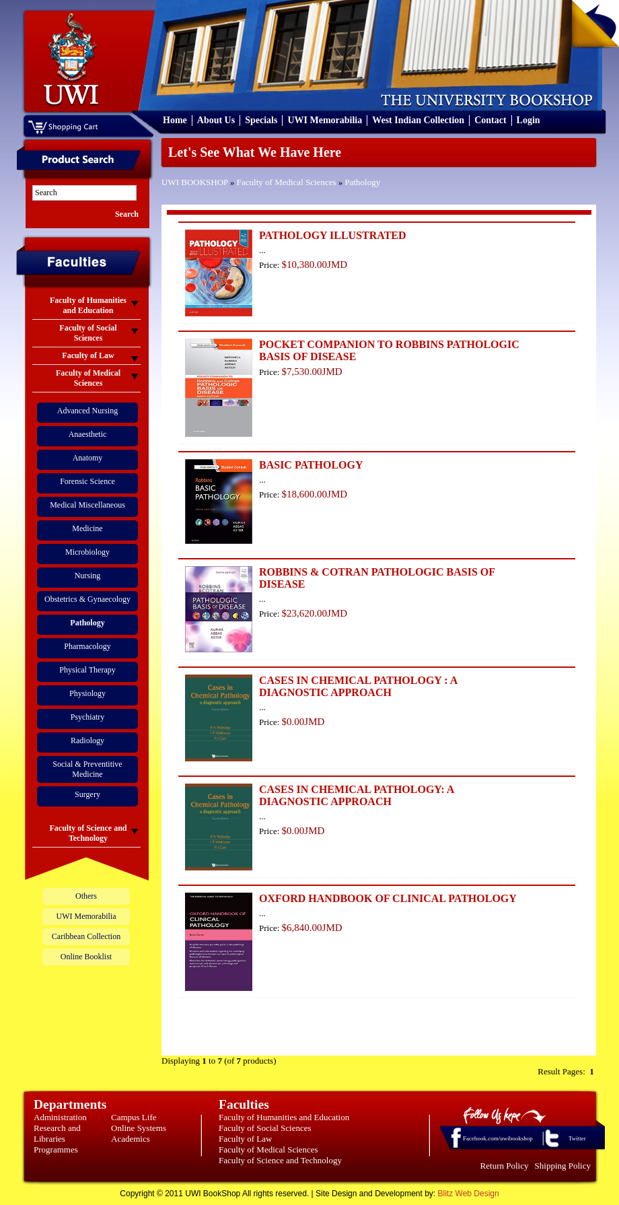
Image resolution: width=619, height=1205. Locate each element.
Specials (261, 120)
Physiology (87, 693)
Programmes (56, 1149)
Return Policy (504, 1166)
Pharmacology (87, 646)
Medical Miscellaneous (87, 505)
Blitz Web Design (468, 1193)
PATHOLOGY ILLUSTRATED (332, 235)
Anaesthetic (88, 434)
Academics (130, 1139)
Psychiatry (88, 717)
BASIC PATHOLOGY (311, 465)
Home (175, 120)
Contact (490, 120)
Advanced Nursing (87, 410)
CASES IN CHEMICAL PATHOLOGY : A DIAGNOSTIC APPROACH (358, 686)
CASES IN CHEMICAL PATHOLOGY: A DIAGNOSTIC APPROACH (356, 795)
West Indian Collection (418, 120)
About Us (216, 120)
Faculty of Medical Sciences (286, 182)
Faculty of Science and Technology (280, 1160)
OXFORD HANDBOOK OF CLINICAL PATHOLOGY (388, 898)
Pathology (362, 182)
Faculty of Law (245, 1139)
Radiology (87, 740)
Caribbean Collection (86, 936)
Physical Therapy (87, 670)
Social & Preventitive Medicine (87, 769)
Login (528, 120)
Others (86, 896)
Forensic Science (87, 481)
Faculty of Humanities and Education (284, 1117)
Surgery (87, 794)
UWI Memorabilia (324, 120)
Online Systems (138, 1128)
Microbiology (87, 552)
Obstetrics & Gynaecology (87, 599)
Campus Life (134, 1117)
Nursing (88, 575)
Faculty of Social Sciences (265, 1128)
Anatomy (88, 457)
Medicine (87, 528)
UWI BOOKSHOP (194, 182)
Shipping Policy (563, 1166)
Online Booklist (86, 956)
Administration (60, 1117)
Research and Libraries (57, 1133)
